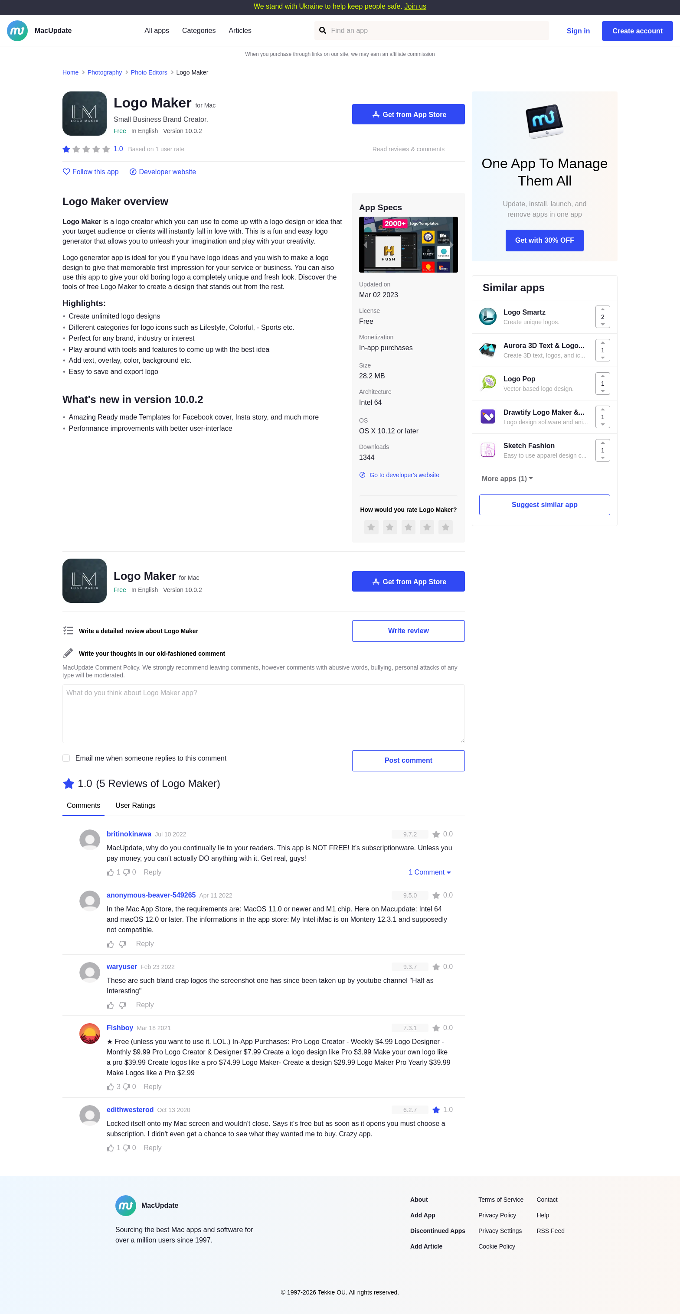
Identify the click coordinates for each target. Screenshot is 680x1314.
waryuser (122, 966)
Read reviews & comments (409, 149)
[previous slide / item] (365, 244)
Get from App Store (409, 114)
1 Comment (431, 872)
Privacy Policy (497, 1215)
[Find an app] (322, 30)
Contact (546, 1199)
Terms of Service (500, 1199)
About (419, 1199)
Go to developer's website (399, 475)
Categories (199, 30)
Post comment (408, 760)
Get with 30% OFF (544, 240)
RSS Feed (550, 1231)
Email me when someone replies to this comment (151, 758)
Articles (240, 30)
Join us (415, 6)
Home (70, 72)
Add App (422, 1215)
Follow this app (90, 172)
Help (542, 1215)
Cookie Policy (496, 1246)
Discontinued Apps (437, 1231)
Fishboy (120, 1027)
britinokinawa (129, 834)
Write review (408, 630)
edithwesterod (130, 1109)
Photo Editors (149, 72)
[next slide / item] (452, 244)
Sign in (578, 31)
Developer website (162, 172)
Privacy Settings (500, 1231)
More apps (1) (504, 478)
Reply (153, 872)
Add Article (426, 1246)
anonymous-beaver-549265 (151, 895)
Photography (105, 72)
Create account (637, 31)
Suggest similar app (545, 504)
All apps (156, 30)
